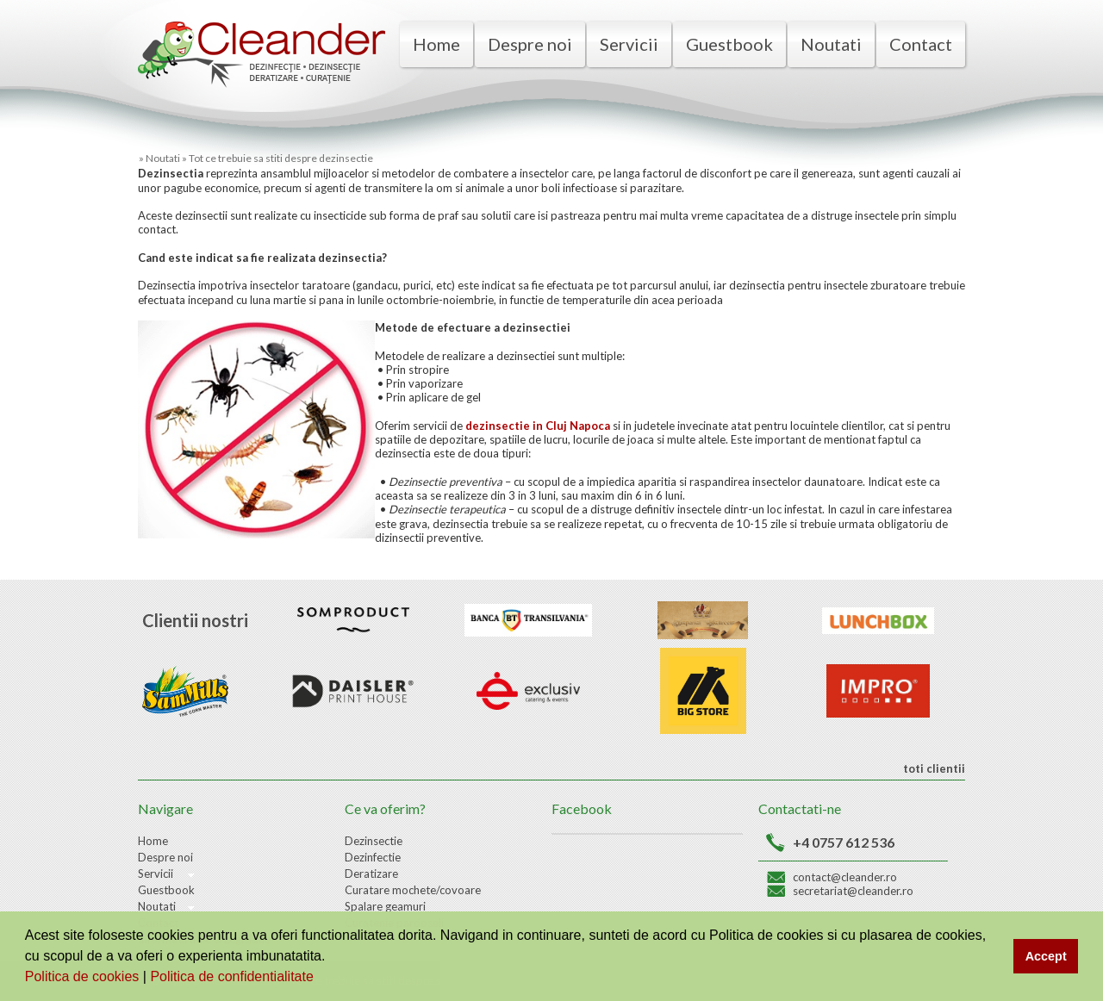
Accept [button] (1046, 956)
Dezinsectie (373, 841)
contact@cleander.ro (845, 877)
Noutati (831, 44)
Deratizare (371, 873)
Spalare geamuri (385, 906)
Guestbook (729, 44)
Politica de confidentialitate (233, 976)
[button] (319, 978)
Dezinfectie (373, 857)
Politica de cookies (84, 976)
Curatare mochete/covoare (413, 890)
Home (436, 44)
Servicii (629, 44)
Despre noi (530, 44)
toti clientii (932, 768)
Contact (920, 44)
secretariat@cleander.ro (853, 891)
